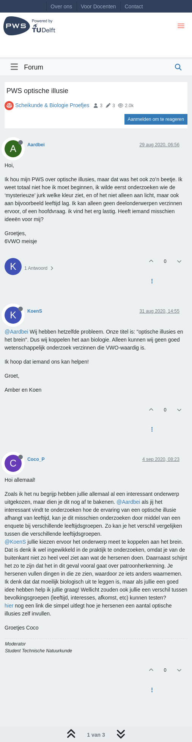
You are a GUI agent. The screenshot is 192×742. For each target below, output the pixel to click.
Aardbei (36, 144)
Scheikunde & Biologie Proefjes (52, 105)
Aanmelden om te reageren (156, 119)
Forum (33, 67)
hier (10, 606)
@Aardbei (16, 332)
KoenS (34, 311)
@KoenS (15, 542)
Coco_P (36, 459)
